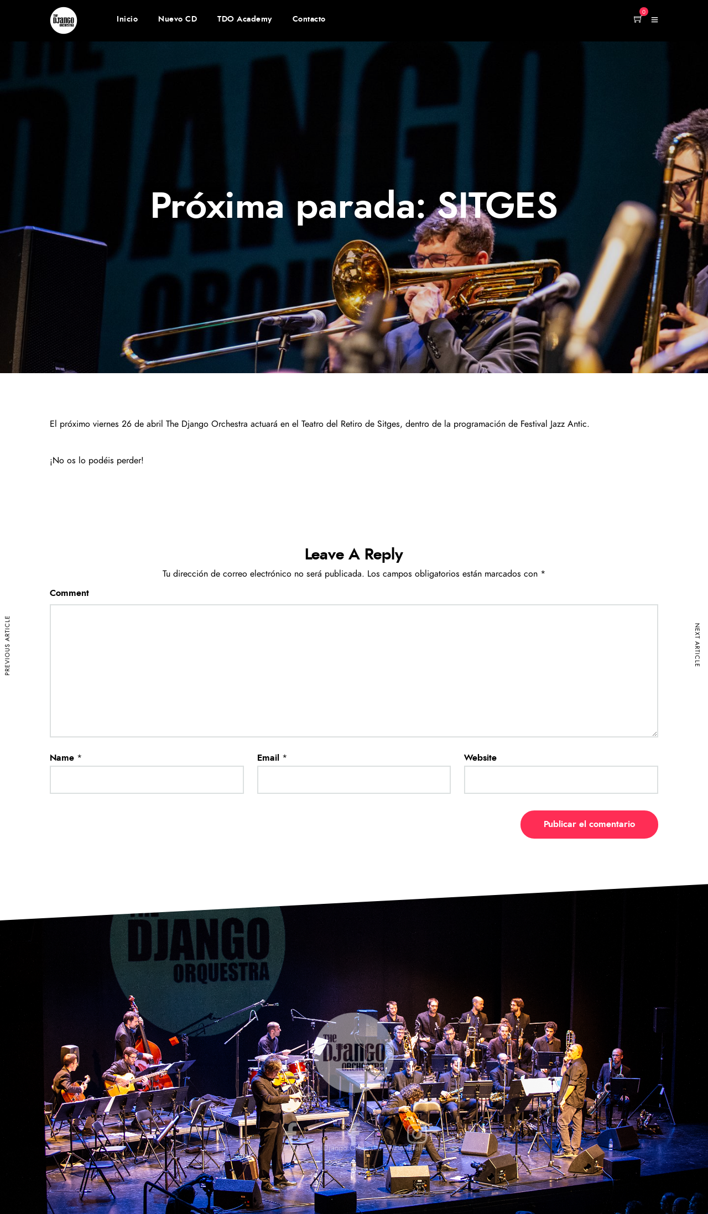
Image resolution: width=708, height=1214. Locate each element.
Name (62, 757)
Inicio (127, 19)
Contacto (309, 19)
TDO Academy (244, 19)
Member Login (592, 20)
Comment (69, 593)
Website (480, 757)
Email (268, 757)
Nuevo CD (177, 19)
